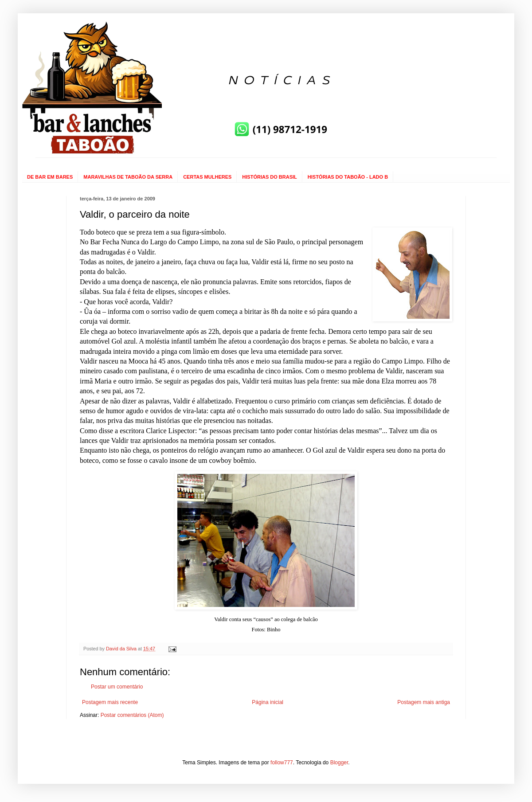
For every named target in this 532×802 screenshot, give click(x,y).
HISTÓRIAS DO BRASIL (269, 177)
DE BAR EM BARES (50, 177)
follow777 (281, 762)
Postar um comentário (117, 687)
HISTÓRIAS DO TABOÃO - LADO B (348, 177)
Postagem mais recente (110, 702)
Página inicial (267, 702)
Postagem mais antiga (423, 702)
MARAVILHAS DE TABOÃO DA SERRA (127, 177)
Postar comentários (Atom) (132, 715)
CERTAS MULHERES (207, 177)
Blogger (339, 762)
